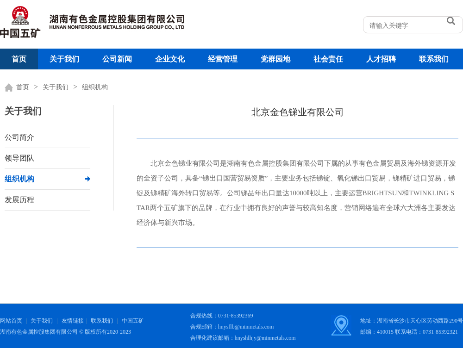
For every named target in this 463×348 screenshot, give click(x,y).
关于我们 (64, 59)
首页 (19, 59)
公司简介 (19, 137)
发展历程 (19, 200)
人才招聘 (381, 59)
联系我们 (434, 59)
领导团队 (19, 158)
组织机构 (95, 87)
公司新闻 (117, 59)
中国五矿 (133, 320)
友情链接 (73, 320)
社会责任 (328, 59)
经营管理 (223, 59)
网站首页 (11, 320)
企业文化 (170, 59)
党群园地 (275, 59)
